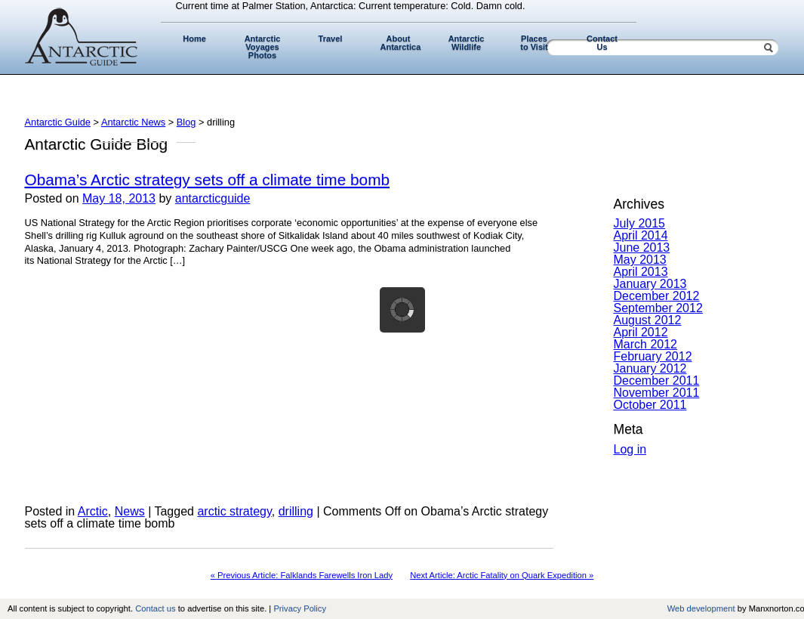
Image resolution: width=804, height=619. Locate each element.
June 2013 (642, 247)
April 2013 (641, 271)
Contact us (155, 608)
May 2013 (640, 259)
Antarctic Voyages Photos (263, 47)
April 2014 (641, 235)
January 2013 (650, 283)
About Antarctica (400, 42)
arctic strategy (234, 511)
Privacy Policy (299, 608)
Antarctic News (133, 122)
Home (194, 38)
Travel (331, 38)
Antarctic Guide (58, 122)
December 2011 (657, 380)
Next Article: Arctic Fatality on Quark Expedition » (501, 575)
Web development (701, 608)
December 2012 (657, 295)
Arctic (93, 511)
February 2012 (653, 356)
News (130, 511)
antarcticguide (213, 198)
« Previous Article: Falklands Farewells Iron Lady (302, 575)
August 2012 (648, 320)
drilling (296, 511)
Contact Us (602, 42)
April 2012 (641, 332)
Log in (630, 449)
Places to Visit (533, 42)
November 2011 (657, 392)
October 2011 (650, 404)
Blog (186, 122)
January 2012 (650, 368)
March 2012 (646, 344)
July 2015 (640, 223)
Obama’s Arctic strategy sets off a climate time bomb (207, 179)
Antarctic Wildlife (466, 42)
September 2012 (658, 308)
